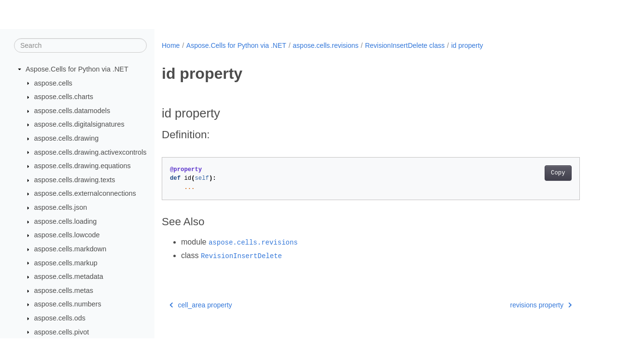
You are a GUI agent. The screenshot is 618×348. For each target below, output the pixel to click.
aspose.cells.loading (65, 221)
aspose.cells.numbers (67, 304)
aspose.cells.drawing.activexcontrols (90, 152)
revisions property (541, 305)
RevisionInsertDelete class (405, 45)
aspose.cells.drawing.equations (82, 166)
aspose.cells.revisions (325, 45)
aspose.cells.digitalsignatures (79, 124)
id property (467, 45)
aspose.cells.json (60, 207)
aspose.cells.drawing (66, 138)
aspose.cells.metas (63, 290)
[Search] (80, 45)
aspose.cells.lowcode (67, 235)
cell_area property (200, 305)
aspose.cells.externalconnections (85, 193)
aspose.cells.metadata (68, 276)
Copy (558, 173)
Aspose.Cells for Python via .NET (77, 69)
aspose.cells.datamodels (72, 111)
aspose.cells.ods (59, 318)
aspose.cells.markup (66, 263)
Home (171, 45)
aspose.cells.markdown (70, 249)
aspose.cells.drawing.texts (74, 180)
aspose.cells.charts (63, 97)
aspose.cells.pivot (61, 332)
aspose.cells (53, 83)
